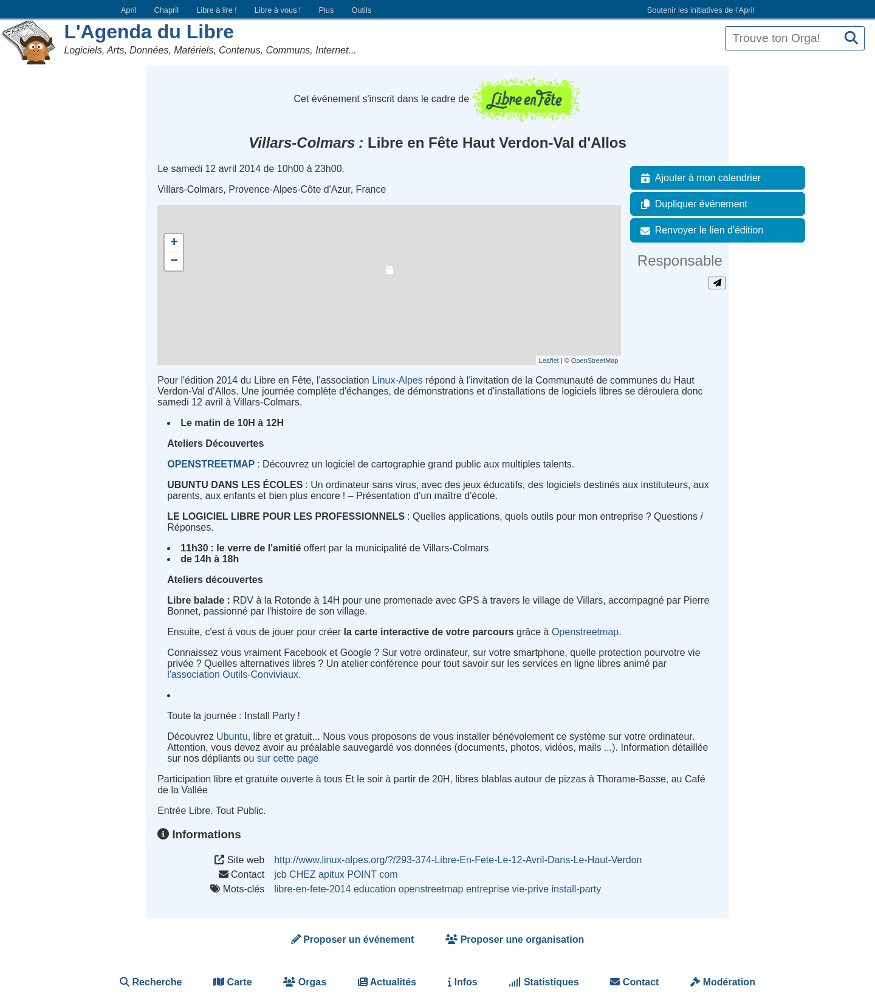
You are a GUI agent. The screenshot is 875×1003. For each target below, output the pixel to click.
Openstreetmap (585, 632)
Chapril (166, 10)
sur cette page (287, 758)
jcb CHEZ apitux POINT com (335, 874)
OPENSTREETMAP (211, 464)
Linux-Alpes (397, 380)
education (375, 889)
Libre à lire (216, 10)
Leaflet (549, 360)
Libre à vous (278, 10)
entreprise (487, 889)
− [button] (174, 261)
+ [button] (174, 243)
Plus (326, 10)
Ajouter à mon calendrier (698, 178)
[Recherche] (851, 39)
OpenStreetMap (595, 360)
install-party (577, 889)
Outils (361, 10)
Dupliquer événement (691, 204)
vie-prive (530, 889)
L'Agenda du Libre (149, 32)
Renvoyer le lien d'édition (699, 230)
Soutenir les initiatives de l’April (700, 10)
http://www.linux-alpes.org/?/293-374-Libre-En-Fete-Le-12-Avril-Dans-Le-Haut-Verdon (458, 860)
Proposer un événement (352, 939)
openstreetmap (431, 889)
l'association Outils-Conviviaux (232, 674)
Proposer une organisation (514, 939)
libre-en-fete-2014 (312, 889)
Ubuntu (232, 736)
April (129, 10)
